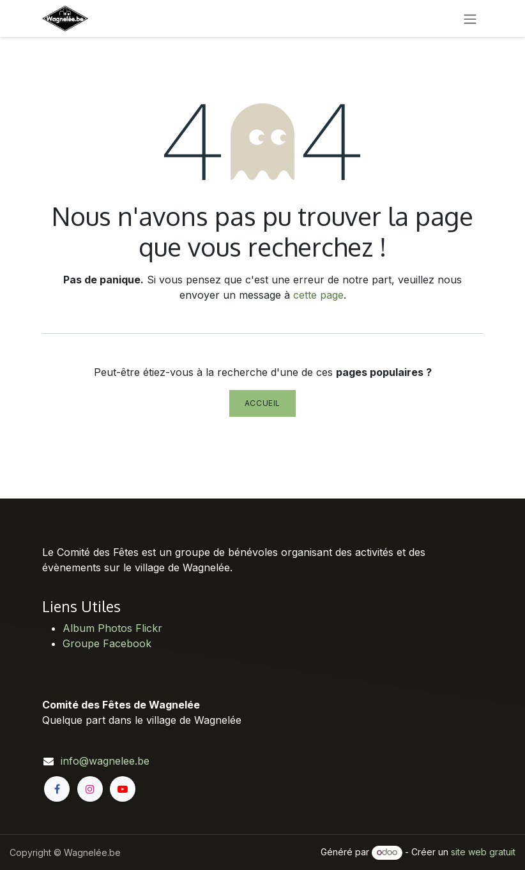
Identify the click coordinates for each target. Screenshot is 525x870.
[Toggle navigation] (470, 18)
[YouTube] (122, 789)
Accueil (262, 403)
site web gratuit (483, 851)
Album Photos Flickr (112, 628)
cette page (318, 295)
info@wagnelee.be (105, 760)
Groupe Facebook (107, 643)
